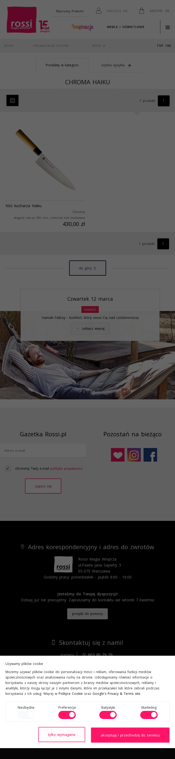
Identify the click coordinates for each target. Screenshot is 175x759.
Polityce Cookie (71, 694)
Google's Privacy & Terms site (116, 694)
